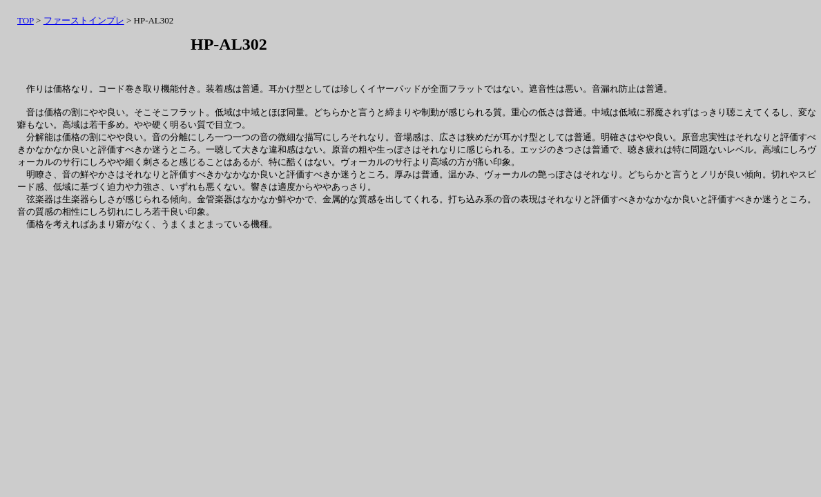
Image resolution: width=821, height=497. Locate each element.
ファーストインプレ (84, 20)
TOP (25, 20)
